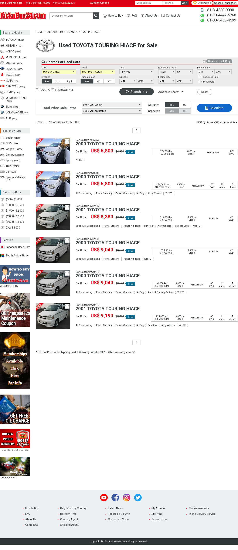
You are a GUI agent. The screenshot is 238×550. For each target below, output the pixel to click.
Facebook (115, 497)
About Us (151, 15)
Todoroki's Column (119, 513)
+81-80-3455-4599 (220, 20)
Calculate (216, 108)
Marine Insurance (199, 508)
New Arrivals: (64, 2)
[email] (148, 3)
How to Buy (115, 15)
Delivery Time (68, 513)
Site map (156, 513)
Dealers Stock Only (219, 61)
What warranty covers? (121, 352)
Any (47, 81)
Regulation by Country (73, 508)
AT (98, 81)
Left (58, 81)
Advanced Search (168, 91)
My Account (158, 508)
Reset (204, 91)
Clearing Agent (69, 519)
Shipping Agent (69, 524)
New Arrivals (207, 81)
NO (184, 104)
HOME (39, 31)
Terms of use (159, 519)
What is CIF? (98, 352)
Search (139, 92)
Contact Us (173, 15)
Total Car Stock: (37, 2)
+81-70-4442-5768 (220, 15)
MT (109, 81)
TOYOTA (72, 31)
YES (172, 104)
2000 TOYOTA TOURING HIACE (108, 143)
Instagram (126, 497)
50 (71, 122)
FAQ (134, 15)
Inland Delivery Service (202, 513)
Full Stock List (55, 31)
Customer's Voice (118, 519)
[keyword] (71, 15)
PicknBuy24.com (23, 15)
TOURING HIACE (90, 31)
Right (69, 81)
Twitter (138, 497)
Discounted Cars (210, 77)
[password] (171, 3)
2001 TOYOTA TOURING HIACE (108, 209)
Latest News (115, 508)
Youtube (104, 497)
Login (184, 3)
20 (67, 122)
